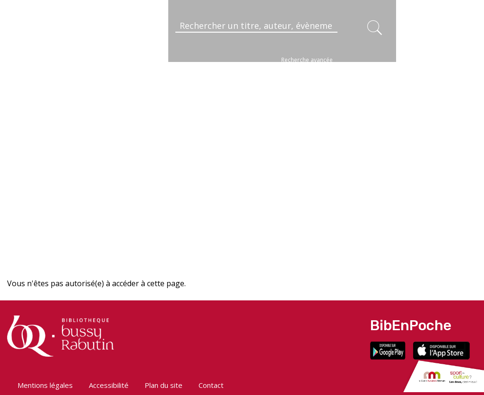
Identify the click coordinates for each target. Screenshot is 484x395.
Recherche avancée (307, 60)
